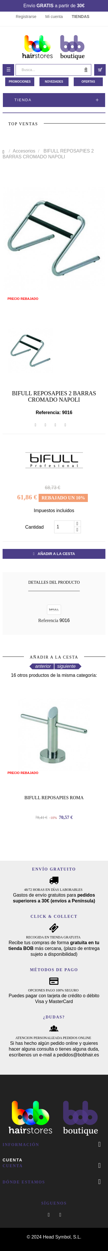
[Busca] (53, 70)
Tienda (23, 100)
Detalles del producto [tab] (54, 582)
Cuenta (12, 1160)
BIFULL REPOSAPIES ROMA (54, 797)
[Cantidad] (64, 527)
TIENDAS (80, 16)
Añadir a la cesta (54, 554)
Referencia (48, 620)
